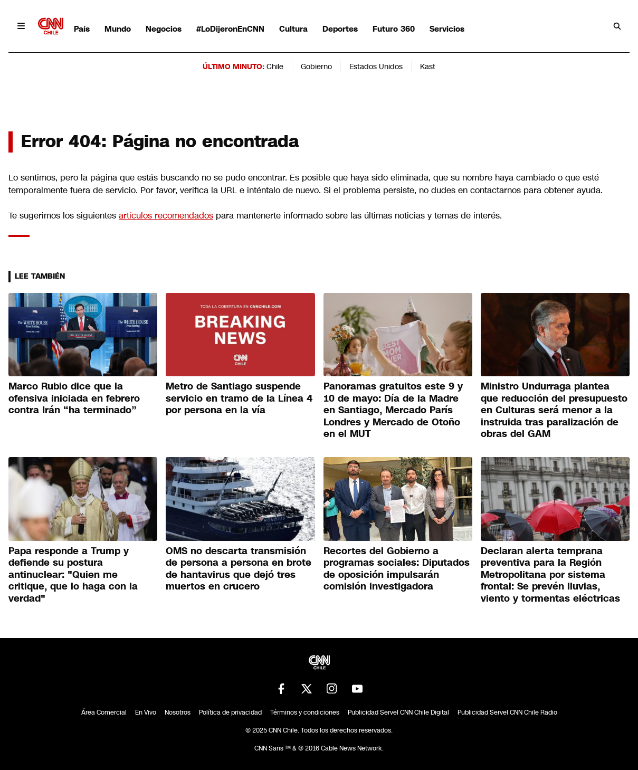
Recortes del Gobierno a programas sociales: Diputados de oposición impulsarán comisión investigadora (396, 569)
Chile (274, 66)
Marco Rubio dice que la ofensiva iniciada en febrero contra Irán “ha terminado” (74, 398)
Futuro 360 (394, 28)
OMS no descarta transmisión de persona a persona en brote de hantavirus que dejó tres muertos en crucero (238, 569)
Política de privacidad (230, 712)
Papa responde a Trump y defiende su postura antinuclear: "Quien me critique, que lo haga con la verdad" (73, 574)
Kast (427, 66)
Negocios (164, 28)
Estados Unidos (376, 66)
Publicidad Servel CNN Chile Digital (398, 712)
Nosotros (178, 712)
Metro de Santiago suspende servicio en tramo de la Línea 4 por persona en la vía (239, 398)
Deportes (340, 28)
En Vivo (145, 712)
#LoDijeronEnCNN (230, 28)
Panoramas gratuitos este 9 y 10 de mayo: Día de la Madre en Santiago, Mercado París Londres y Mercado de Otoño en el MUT (393, 410)
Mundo (117, 28)
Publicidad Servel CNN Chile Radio (507, 712)
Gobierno (316, 66)
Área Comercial (104, 712)
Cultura (293, 28)
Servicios (447, 28)
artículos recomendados (166, 216)
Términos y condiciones (304, 712)
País (82, 28)
